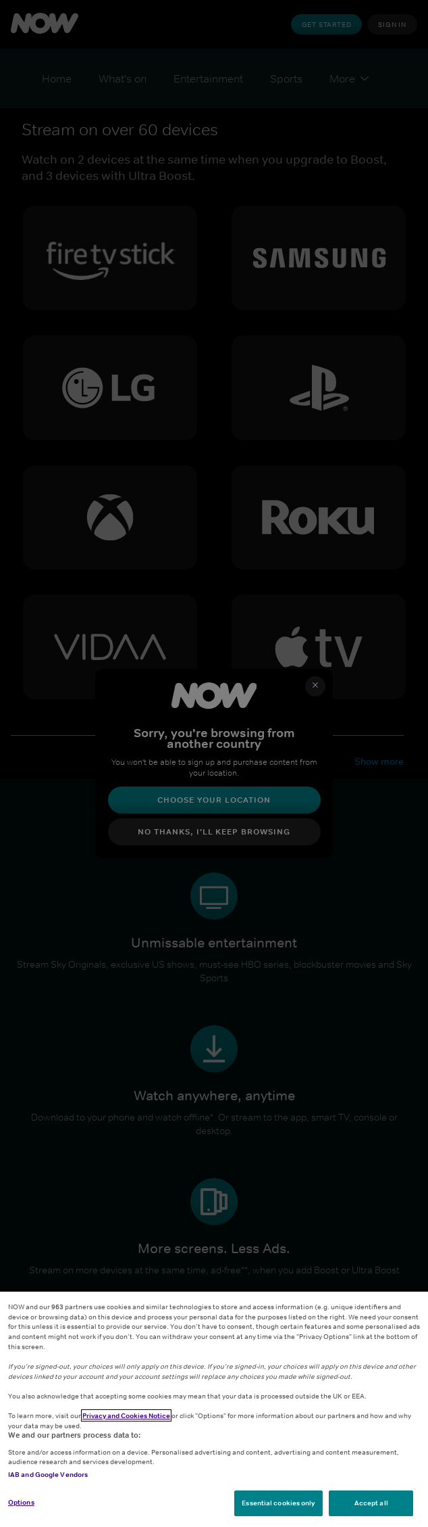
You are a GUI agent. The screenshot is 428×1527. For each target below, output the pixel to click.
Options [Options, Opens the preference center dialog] (21, 1502)
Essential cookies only (278, 1502)
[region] (214, 1409)
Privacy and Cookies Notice (126, 1415)
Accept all (371, 1502)
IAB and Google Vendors (48, 1474)
